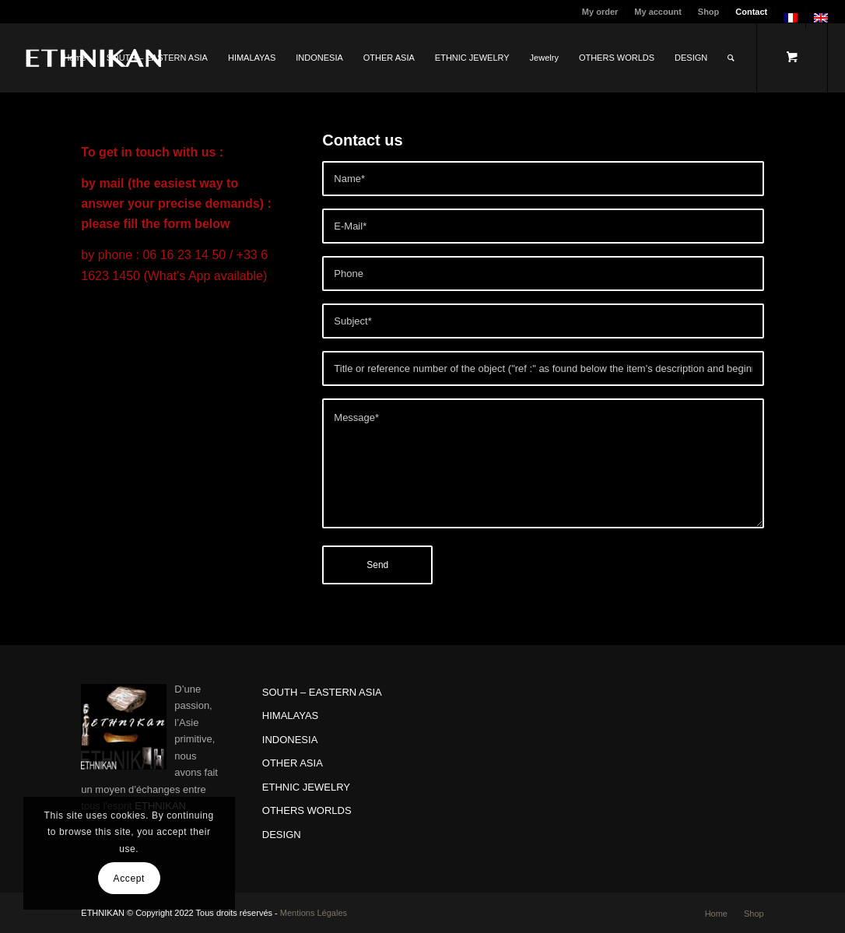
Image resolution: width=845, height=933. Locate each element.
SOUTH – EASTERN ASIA (322, 692)
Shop (709, 11)
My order (600, 11)
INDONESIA (290, 739)
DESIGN (281, 834)
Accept (129, 878)
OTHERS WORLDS (307, 810)
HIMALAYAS (290, 715)
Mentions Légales (313, 912)
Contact (751, 11)
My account (658, 11)
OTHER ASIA (292, 763)
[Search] (731, 58)
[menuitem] (600, 12)
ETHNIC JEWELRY (306, 787)
